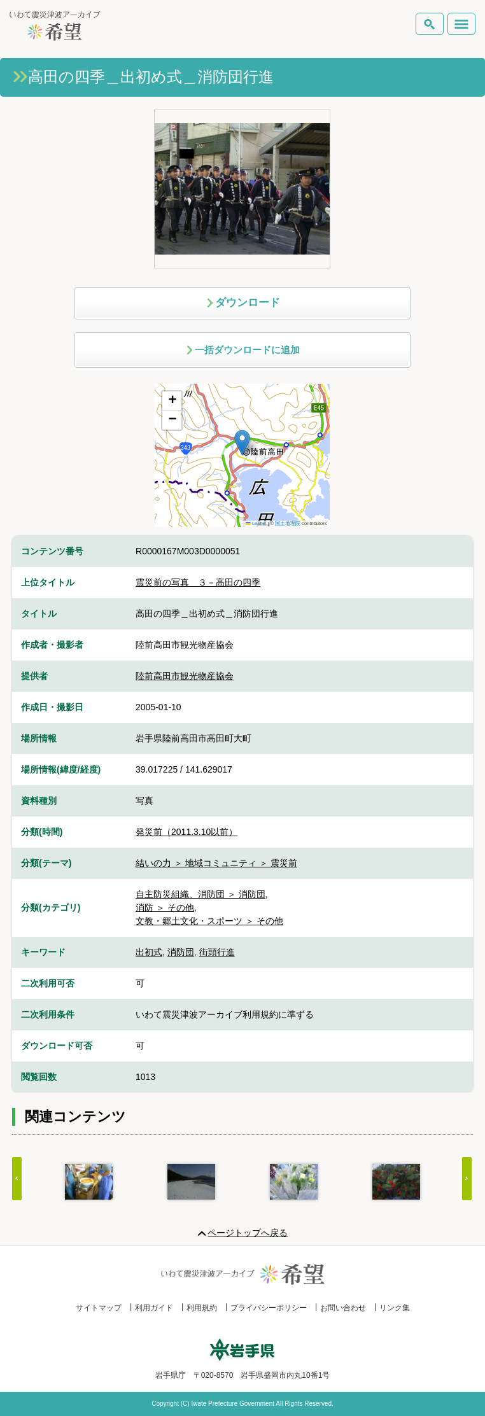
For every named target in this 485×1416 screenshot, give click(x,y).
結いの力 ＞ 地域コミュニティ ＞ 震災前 (216, 863)
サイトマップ (99, 1307)
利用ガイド (154, 1307)
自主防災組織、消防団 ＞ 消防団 (200, 894)
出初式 (149, 952)
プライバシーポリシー (268, 1307)
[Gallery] (242, 1182)
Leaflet (256, 523)
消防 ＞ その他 (165, 907)
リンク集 (394, 1307)
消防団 (180, 952)
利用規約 (201, 1307)
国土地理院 (287, 523)
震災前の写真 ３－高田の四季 (198, 582)
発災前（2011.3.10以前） (186, 832)
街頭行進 (217, 952)
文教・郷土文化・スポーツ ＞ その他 (209, 921)
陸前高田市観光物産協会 (185, 676)
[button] (242, 443)
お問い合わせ (343, 1307)
